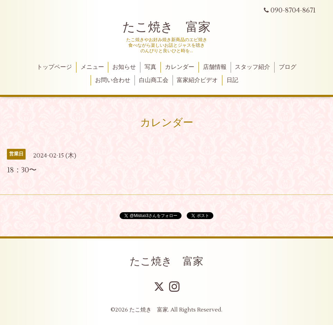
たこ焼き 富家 (166, 27)
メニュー (92, 67)
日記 (232, 80)
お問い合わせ (112, 80)
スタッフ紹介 (252, 67)
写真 (150, 67)
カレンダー (179, 67)
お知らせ (124, 67)
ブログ (287, 67)
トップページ (54, 67)
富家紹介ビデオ (197, 80)
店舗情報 (214, 67)
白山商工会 (153, 80)
